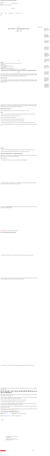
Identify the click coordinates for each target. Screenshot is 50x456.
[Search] (25, 2)
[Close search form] (1, 1)
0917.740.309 (3, 450)
